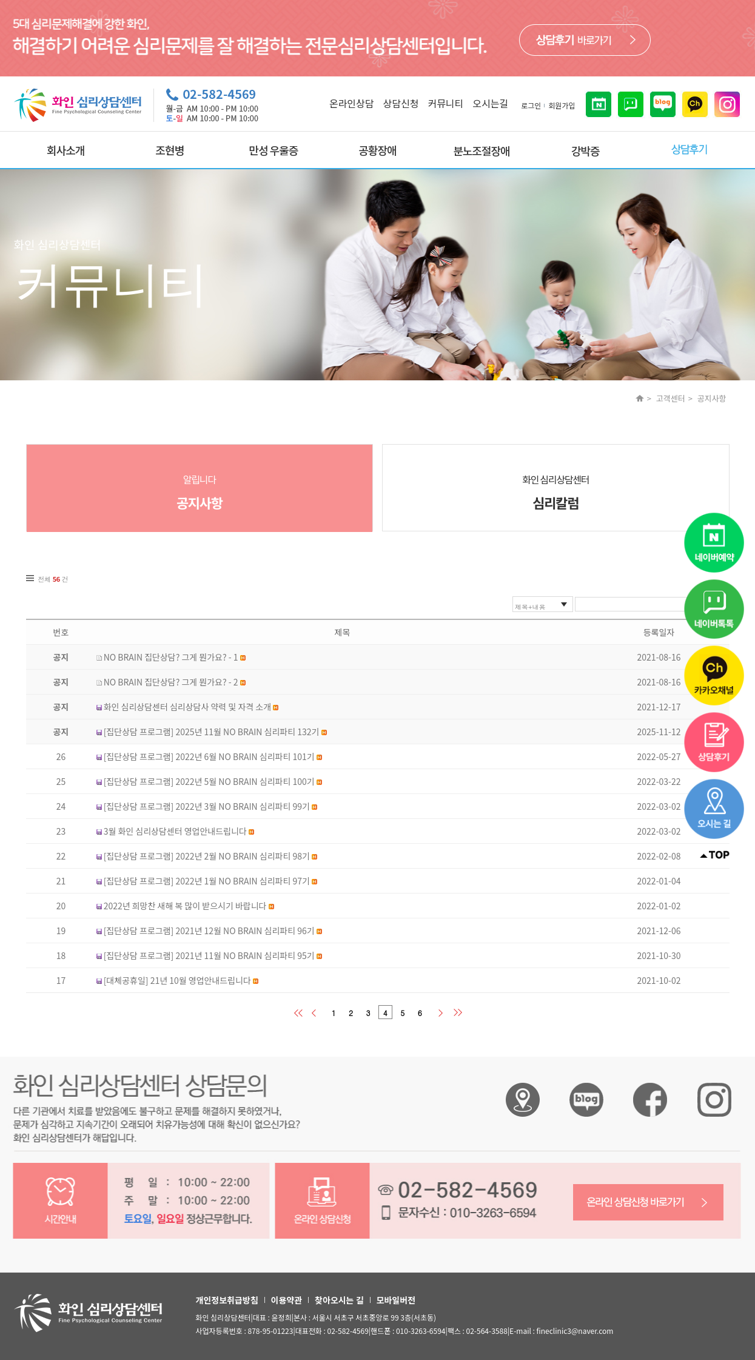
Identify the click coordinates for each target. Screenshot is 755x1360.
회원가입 (561, 105)
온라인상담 (351, 103)
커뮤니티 (445, 103)
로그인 (531, 105)
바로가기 (585, 40)
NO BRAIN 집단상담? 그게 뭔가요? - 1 (171, 657)
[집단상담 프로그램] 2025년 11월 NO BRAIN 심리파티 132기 (212, 731)
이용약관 (287, 1300)
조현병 (169, 150)
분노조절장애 (481, 150)
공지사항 (711, 398)
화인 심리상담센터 (556, 492)
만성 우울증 (273, 150)
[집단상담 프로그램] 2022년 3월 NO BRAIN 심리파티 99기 (207, 806)
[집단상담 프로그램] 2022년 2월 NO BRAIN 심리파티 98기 (207, 856)
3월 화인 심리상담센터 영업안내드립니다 (175, 831)
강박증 (585, 150)
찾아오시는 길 (339, 1300)
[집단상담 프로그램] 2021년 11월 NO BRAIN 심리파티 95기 (209, 955)
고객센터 (670, 398)
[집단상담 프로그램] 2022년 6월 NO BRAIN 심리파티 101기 (209, 756)
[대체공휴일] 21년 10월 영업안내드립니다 (177, 980)
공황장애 (377, 150)
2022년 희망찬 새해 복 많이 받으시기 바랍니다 (185, 906)
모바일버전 (396, 1300)
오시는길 (490, 103)
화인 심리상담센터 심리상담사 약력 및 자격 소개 (187, 707)
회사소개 (65, 150)
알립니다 (200, 492)
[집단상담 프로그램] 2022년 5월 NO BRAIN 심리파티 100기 (209, 781)
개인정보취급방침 (227, 1300)
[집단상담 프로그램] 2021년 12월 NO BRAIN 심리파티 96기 (209, 930)
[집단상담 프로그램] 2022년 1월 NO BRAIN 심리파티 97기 (207, 881)
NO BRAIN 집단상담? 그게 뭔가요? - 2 (171, 682)
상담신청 (401, 103)
